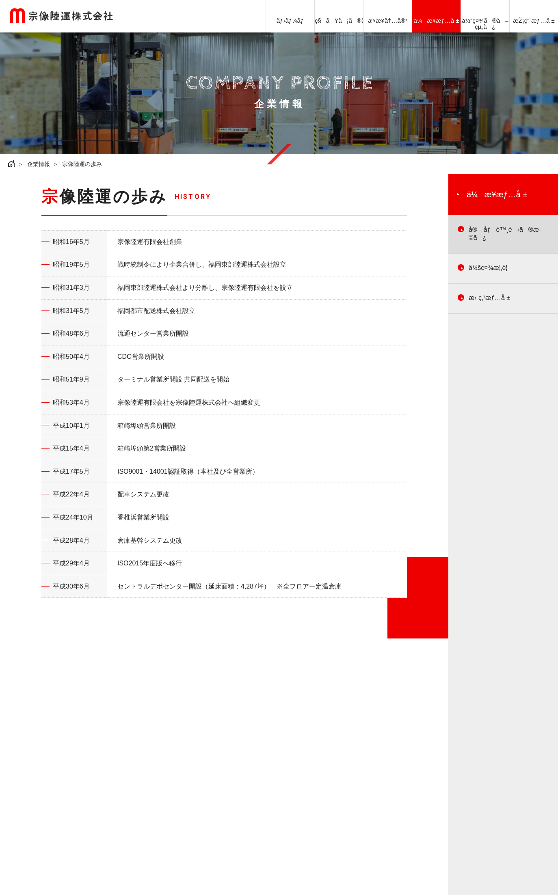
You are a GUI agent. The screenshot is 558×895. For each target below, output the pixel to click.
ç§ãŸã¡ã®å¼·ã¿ (339, 20)
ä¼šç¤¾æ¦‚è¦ (491, 267)
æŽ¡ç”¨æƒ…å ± (533, 20)
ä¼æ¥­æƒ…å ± (436, 20)
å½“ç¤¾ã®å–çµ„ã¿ (485, 23)
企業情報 (38, 164)
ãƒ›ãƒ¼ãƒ (290, 20)
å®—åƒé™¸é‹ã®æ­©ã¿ (505, 234)
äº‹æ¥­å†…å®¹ (387, 20)
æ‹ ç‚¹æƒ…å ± (489, 297)
